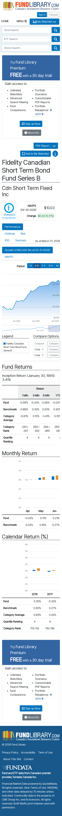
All (57, 265)
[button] (56, 30)
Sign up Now (31, 123)
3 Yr (37, 265)
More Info (31, 132)
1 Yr (30, 265)
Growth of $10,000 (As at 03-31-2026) (27, 250)
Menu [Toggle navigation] (22, 21)
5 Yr (44, 265)
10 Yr (50, 265)
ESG (7, 240)
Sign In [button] (42, 14)
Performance (12, 226)
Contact (28, 759)
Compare (54, 343)
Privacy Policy (10, 752)
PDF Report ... (46, 145)
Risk (23, 233)
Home (5, 21)
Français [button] (53, 14)
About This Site (12, 759)
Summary (20, 240)
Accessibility (28, 752)
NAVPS (9, 256)
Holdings (10, 233)
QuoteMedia (49, 783)
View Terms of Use (35, 787)
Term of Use (45, 752)
